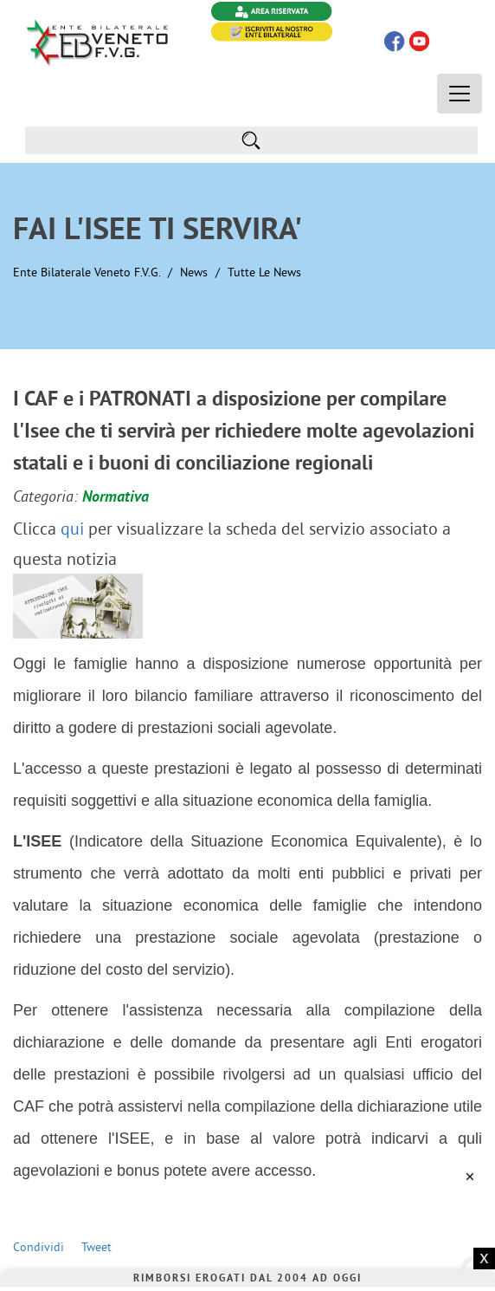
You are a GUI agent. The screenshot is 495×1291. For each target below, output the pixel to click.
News (194, 272)
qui (72, 528)
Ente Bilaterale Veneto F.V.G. (86, 272)
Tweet (96, 1247)
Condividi (38, 1247)
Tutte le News (264, 272)
